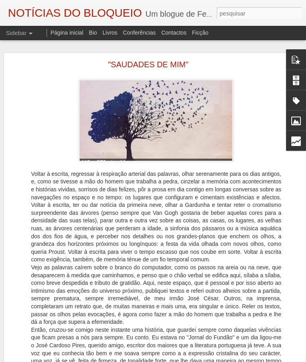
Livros (109, 32)
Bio (93, 32)
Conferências (139, 32)
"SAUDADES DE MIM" (148, 64)
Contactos (173, 32)
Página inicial (67, 32)
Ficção (200, 32)
